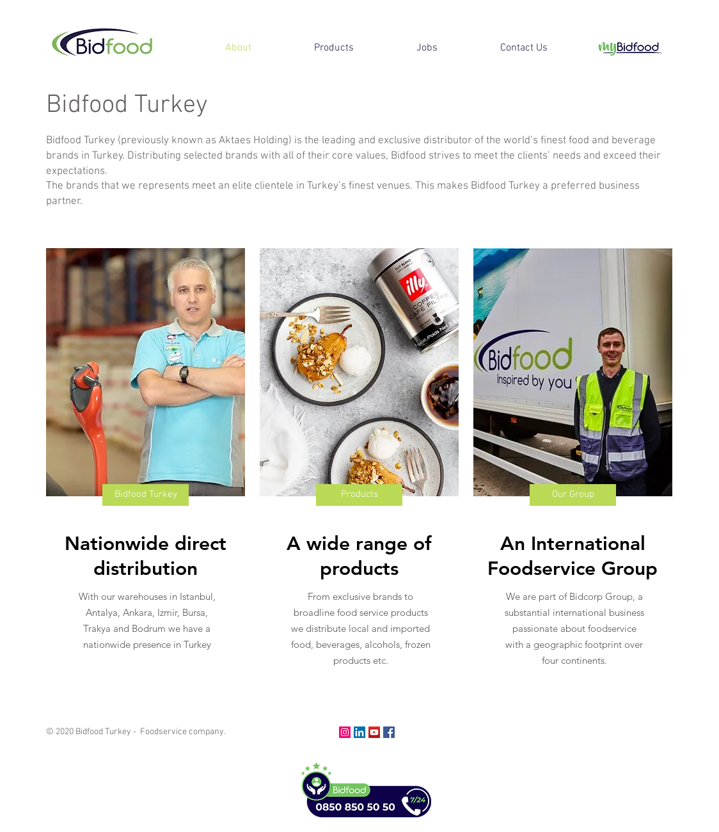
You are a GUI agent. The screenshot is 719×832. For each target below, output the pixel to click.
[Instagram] (345, 732)
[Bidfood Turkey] (145, 495)
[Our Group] (573, 495)
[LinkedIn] (359, 732)
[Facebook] (389, 732)
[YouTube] (374, 732)
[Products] (359, 495)
